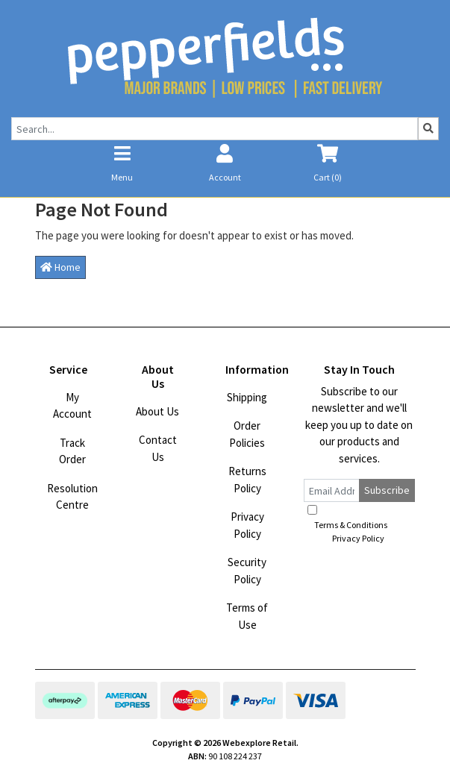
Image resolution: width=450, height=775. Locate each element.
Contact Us (158, 448)
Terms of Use (247, 616)
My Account (72, 405)
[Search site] (428, 128)
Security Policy (247, 570)
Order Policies (247, 434)
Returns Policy (247, 479)
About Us (157, 411)
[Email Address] (332, 490)
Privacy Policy (247, 525)
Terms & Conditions (350, 524)
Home (60, 267)
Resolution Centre (72, 496)
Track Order (72, 451)
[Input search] (214, 128)
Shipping (247, 397)
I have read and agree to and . (358, 524)
